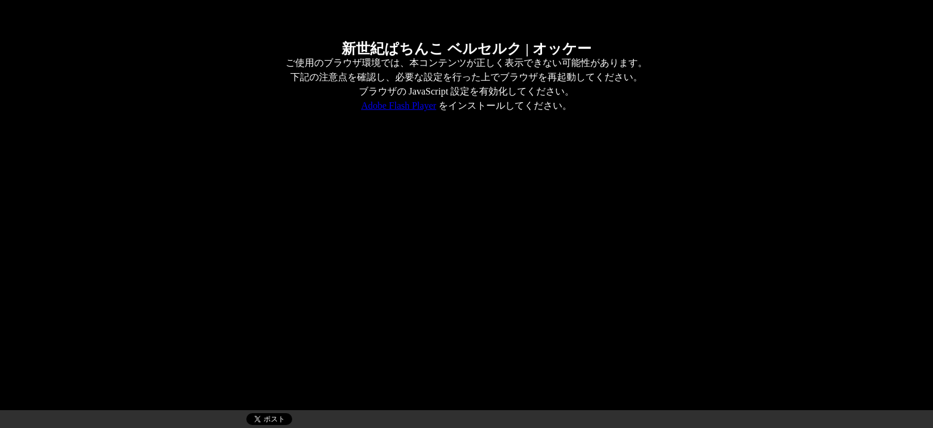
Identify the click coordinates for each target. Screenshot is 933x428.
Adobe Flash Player (398, 105)
